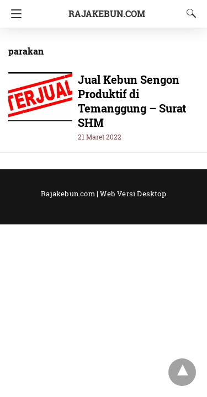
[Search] (189, 13)
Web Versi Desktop (133, 193)
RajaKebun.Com (106, 13)
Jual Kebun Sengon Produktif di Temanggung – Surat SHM (132, 101)
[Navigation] (13, 14)
